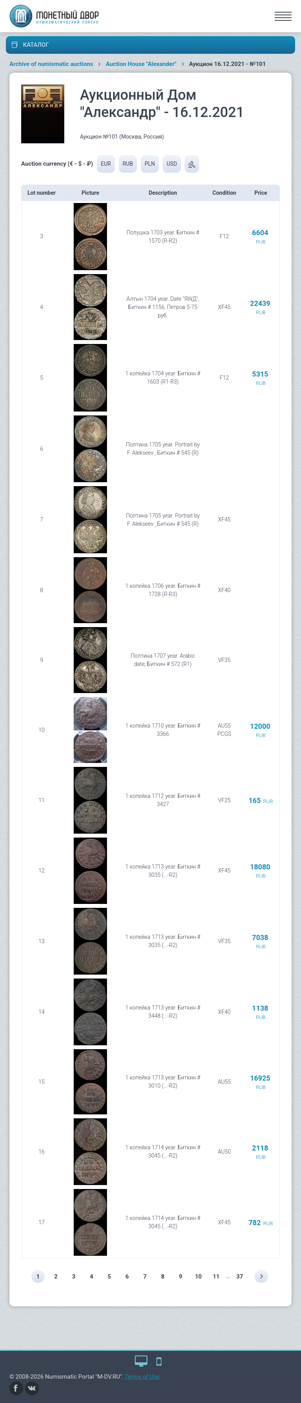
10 (198, 1276)
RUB (128, 164)
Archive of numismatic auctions (51, 64)
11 (216, 1276)
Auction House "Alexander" (141, 64)
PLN (150, 164)
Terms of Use (142, 1377)
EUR (106, 164)
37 (239, 1276)
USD (172, 164)
